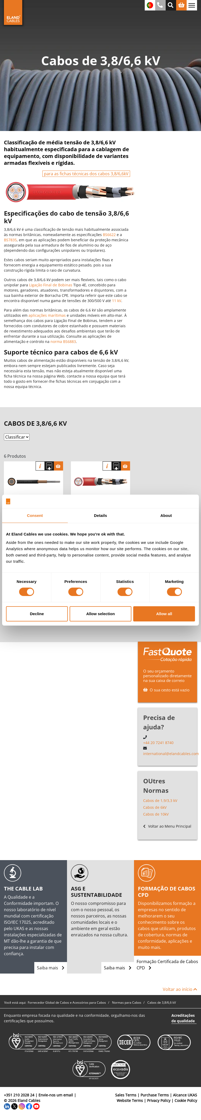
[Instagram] (22, 1105)
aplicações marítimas (47, 315)
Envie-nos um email (55, 1094)
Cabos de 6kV (154, 807)
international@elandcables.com (171, 753)
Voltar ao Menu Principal (167, 826)
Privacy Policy (158, 1100)
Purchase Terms (155, 1094)
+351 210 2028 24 (19, 1094)
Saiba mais (50, 968)
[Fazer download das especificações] (49, 466)
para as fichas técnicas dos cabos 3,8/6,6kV (86, 174)
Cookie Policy (186, 1100)
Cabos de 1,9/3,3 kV (160, 800)
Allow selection (100, 613)
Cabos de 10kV (156, 814)
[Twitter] (14, 1105)
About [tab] (166, 515)
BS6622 (109, 234)
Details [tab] (100, 515)
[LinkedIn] (7, 1105)
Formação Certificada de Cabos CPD (167, 965)
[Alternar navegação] (192, 5)
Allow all (164, 613)
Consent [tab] (35, 515)
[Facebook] (29, 1105)
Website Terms (130, 1100)
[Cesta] (58, 466)
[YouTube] (36, 1105)
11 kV (116, 300)
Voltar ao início (180, 989)
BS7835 (10, 239)
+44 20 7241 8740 (158, 742)
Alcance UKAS (185, 1094)
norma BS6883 (63, 341)
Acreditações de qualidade (183, 1018)
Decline (37, 613)
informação (40, 466)
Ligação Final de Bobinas (50, 284)
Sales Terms (125, 1094)
